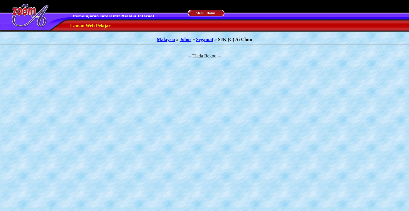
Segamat (204, 39)
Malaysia (166, 39)
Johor (185, 39)
